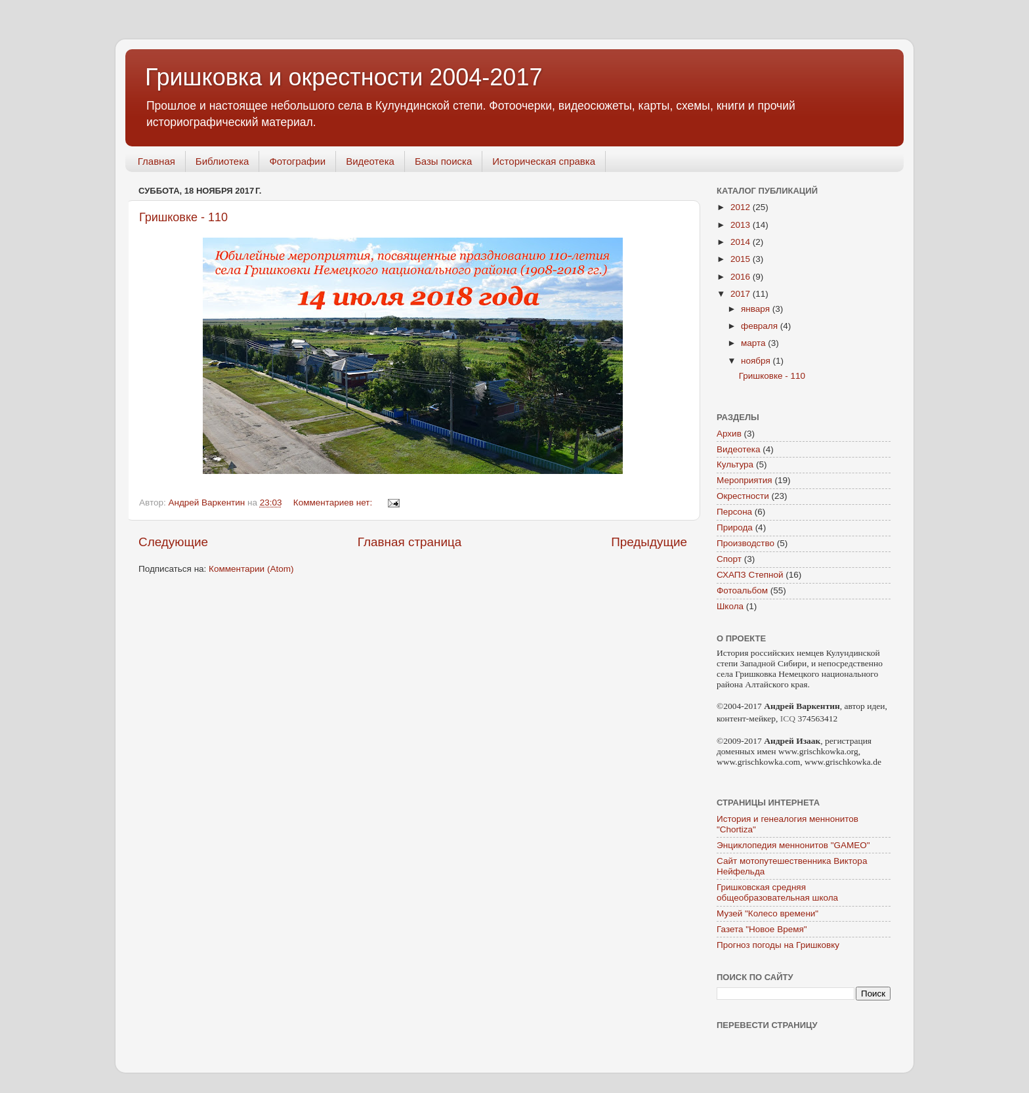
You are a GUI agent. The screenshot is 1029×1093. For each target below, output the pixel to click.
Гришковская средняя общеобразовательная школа (777, 892)
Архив (729, 434)
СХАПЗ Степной (750, 575)
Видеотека (370, 161)
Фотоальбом (742, 590)
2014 (741, 242)
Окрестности (743, 496)
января (756, 309)
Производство (745, 543)
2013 (741, 225)
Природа (735, 527)
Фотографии (297, 161)
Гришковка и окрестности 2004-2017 (343, 77)
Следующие (173, 542)
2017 (741, 294)
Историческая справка (543, 161)
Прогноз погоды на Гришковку (778, 945)
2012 (741, 207)
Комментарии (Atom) (251, 569)
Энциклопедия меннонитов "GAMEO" (793, 845)
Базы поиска (443, 161)
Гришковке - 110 (183, 217)
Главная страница (410, 542)
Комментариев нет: (334, 502)
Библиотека (222, 161)
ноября (756, 361)
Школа (730, 606)
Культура (735, 464)
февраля (760, 326)
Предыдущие (649, 542)
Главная (156, 161)
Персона (734, 512)
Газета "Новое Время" (762, 929)
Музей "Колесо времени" (767, 913)
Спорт (729, 559)
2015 (741, 259)
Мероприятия (744, 480)
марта (754, 343)
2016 (741, 277)
